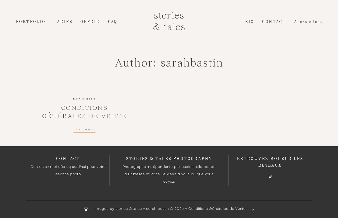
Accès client (308, 21)
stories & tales (169, 22)
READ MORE (85, 130)
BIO (249, 21)
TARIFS (63, 21)
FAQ (112, 21)
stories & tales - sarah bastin (142, 209)
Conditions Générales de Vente (217, 209)
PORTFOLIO (31, 21)
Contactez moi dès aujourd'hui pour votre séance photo (68, 170)
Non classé (84, 98)
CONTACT (274, 21)
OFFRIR (90, 21)
